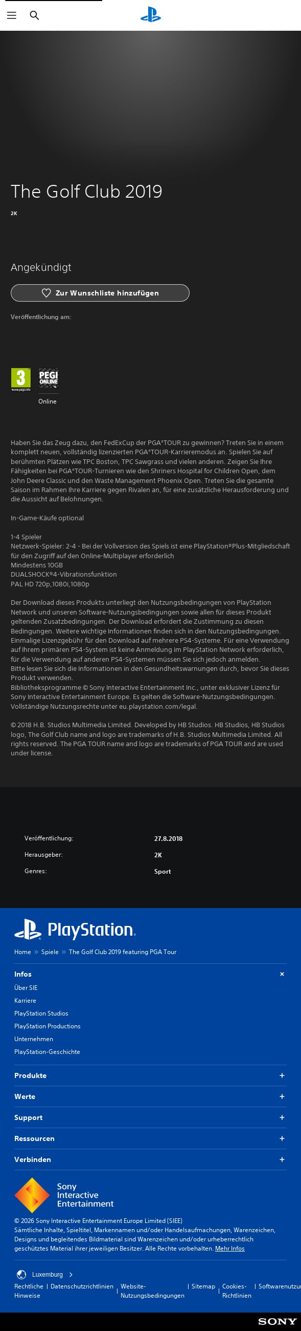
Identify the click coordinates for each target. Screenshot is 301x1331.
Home (22, 951)
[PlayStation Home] (151, 15)
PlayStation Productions (47, 1026)
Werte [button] (150, 1097)
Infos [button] (150, 974)
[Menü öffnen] (12, 15)
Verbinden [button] (150, 1160)
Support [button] (150, 1118)
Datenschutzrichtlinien (82, 1286)
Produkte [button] (150, 1076)
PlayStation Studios (41, 1013)
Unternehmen (33, 1038)
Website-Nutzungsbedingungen (152, 1291)
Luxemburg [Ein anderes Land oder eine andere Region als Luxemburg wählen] (45, 1274)
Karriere (25, 1000)
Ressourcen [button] (150, 1139)
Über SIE (25, 987)
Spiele (50, 951)
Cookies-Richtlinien (236, 1291)
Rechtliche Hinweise (28, 1291)
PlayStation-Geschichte (47, 1051)
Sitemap (203, 1286)
